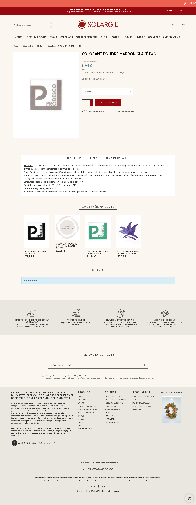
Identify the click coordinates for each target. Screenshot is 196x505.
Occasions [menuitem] (154, 37)
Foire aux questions (114, 403)
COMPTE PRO (110, 413)
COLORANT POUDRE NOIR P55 (35, 252)
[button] (173, 10)
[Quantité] (86, 102)
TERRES (81, 419)
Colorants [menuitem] (66, 37)
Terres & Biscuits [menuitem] (36, 37)
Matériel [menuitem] (117, 37)
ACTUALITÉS (110, 419)
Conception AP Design (98, 486)
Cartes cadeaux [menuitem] (171, 37)
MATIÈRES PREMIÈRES (86, 413)
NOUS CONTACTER (112, 422)
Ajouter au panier (108, 103)
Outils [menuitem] (105, 37)
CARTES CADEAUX (85, 429)
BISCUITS (81, 396)
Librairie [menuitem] (140, 37)
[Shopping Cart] (189, 498)
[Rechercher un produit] (31, 25)
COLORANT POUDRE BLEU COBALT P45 (128, 252)
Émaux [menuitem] (53, 37)
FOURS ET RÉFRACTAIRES (88, 406)
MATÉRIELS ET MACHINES (88, 410)
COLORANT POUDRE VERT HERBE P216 (97, 252)
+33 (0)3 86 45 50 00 (100, 469)
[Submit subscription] (143, 365)
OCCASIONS (82, 426)
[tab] (74, 158)
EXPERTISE (109, 416)
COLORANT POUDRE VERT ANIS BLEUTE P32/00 (66, 245)
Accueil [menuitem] (19, 37)
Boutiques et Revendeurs (116, 400)
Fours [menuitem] (128, 37)
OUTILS (81, 416)
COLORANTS (83, 400)
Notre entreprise (113, 396)
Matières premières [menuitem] (86, 37)
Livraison (136, 410)
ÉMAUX (81, 403)
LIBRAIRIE (81, 422)
